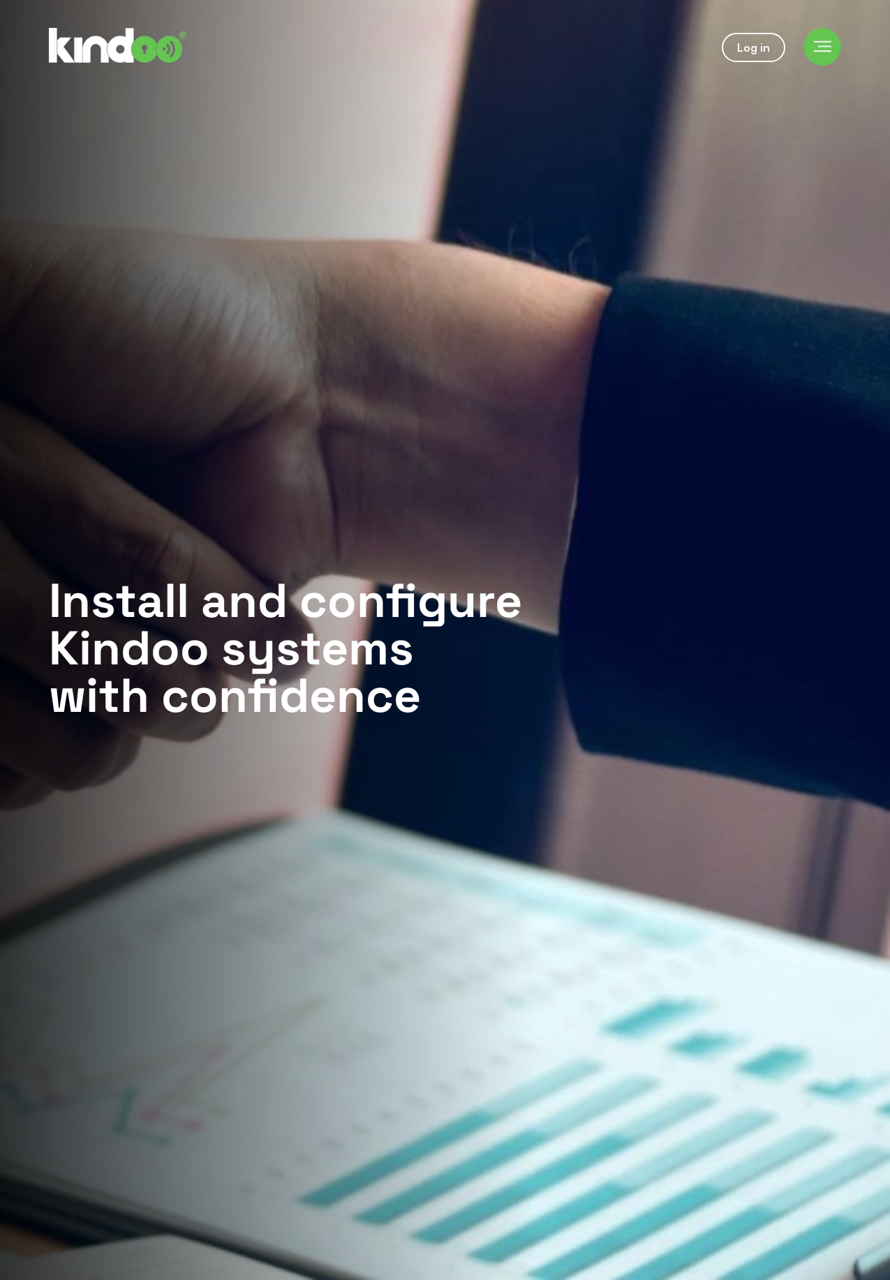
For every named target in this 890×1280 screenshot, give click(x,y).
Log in (753, 47)
